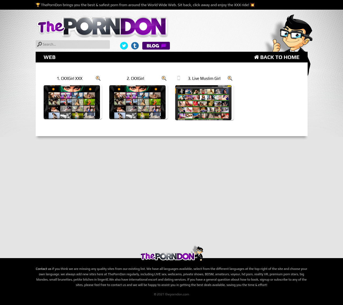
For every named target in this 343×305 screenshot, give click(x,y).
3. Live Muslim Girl (204, 78)
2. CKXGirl (135, 78)
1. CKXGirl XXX (70, 78)
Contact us (43, 269)
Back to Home (277, 57)
